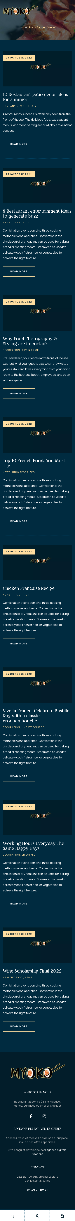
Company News (13, 106)
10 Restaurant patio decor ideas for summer (35, 97)
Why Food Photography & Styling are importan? (30, 341)
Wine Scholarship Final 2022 (32, 971)
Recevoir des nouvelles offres (37, 1129)
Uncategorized (23, 472)
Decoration (11, 350)
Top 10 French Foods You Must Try (34, 463)
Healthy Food (13, 977)
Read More (19, 143)
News (7, 222)
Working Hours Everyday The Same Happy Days (33, 845)
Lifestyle (33, 106)
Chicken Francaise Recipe (29, 588)
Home (23, 27)
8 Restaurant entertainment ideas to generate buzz (37, 213)
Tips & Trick (20, 222)
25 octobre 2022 (19, 57)
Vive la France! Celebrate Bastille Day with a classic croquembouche (36, 716)
